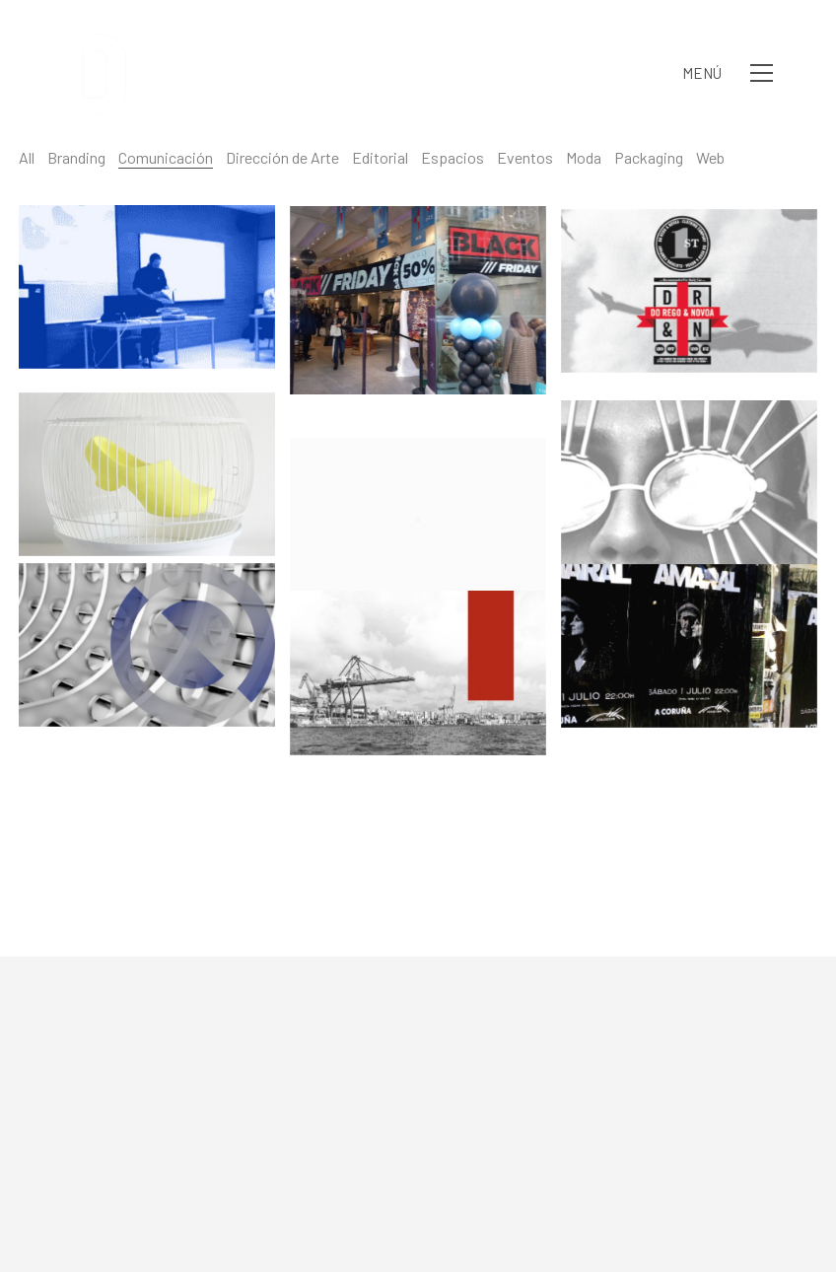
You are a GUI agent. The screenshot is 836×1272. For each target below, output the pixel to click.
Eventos (525, 157)
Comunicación (165, 157)
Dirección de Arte (282, 157)
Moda (583, 157)
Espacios (452, 157)
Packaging (648, 157)
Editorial (380, 157)
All (27, 157)
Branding (76, 157)
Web (710, 157)
